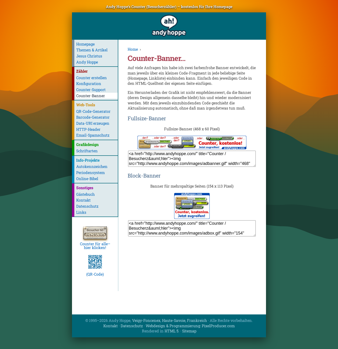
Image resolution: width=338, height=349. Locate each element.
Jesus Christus (89, 55)
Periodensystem (90, 172)
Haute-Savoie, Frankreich (184, 320)
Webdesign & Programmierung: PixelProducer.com (190, 325)
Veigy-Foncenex (146, 320)
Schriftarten (87, 150)
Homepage (85, 44)
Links (81, 212)
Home (133, 49)
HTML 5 (171, 330)
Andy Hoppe (87, 62)
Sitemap (189, 330)
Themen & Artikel (92, 49)
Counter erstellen (91, 77)
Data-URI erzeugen (92, 123)
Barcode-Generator (93, 117)
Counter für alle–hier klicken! (95, 244)
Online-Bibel (87, 178)
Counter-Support (91, 89)
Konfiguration (88, 83)
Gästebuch (85, 194)
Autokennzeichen (92, 166)
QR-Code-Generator (93, 111)
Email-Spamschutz (92, 135)
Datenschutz (87, 206)
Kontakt (83, 200)
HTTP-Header (88, 129)
